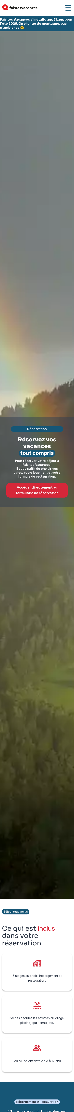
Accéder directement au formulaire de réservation (37, 490)
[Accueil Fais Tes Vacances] (19, 8)
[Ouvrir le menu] (68, 8)
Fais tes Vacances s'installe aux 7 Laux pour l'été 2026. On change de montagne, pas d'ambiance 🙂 (36, 23)
